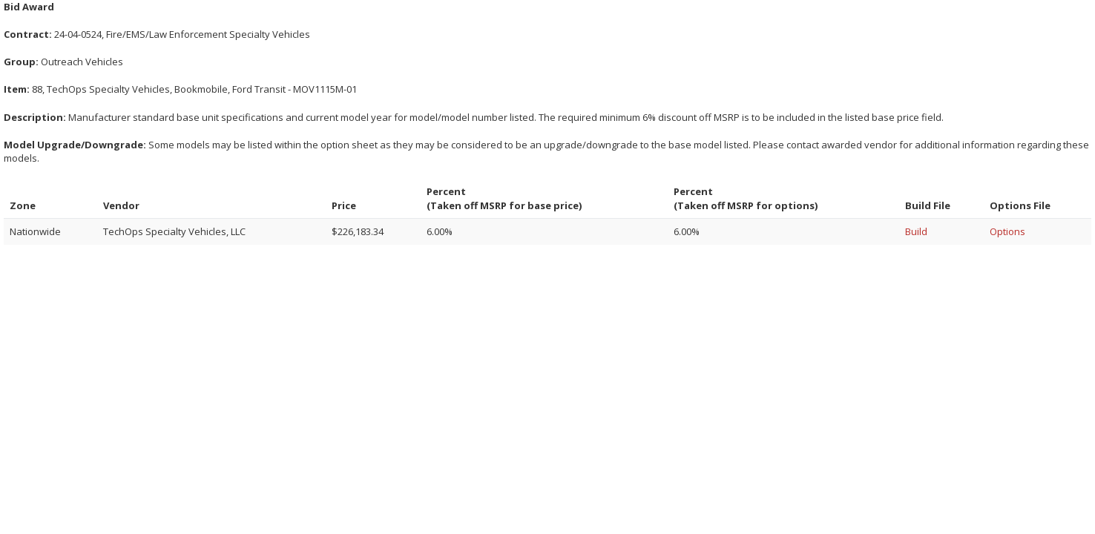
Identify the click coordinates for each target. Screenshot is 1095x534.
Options (1007, 231)
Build (916, 231)
